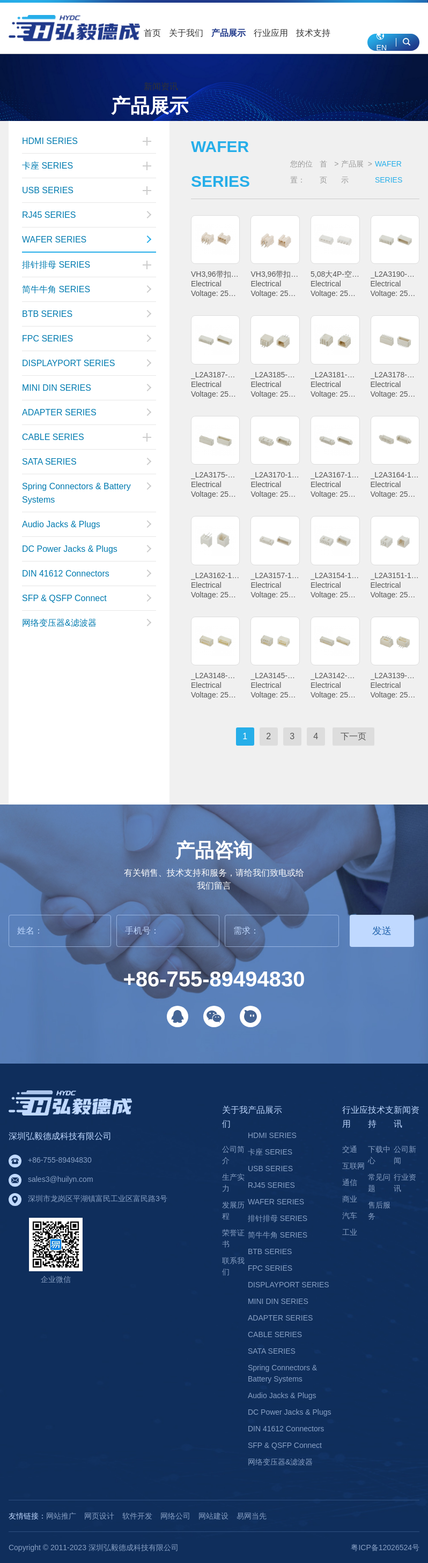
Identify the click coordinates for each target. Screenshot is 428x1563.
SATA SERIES (86, 461)
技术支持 (313, 32)
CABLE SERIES (53, 437)
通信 (349, 1182)
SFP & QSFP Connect (86, 598)
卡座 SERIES (47, 165)
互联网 (353, 1166)
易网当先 (252, 1516)
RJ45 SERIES (86, 214)
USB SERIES (47, 190)
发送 (382, 930)
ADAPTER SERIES (86, 412)
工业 (349, 1232)
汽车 (349, 1215)
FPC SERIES (86, 338)
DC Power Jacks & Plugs (86, 548)
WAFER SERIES (86, 239)
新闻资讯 (161, 86)
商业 (349, 1199)
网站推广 (61, 1516)
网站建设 (213, 1516)
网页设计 (99, 1516)
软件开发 (137, 1516)
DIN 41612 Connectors (86, 573)
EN (382, 42)
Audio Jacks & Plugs (86, 524)
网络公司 (175, 1516)
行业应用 (271, 32)
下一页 (353, 736)
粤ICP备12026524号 (385, 1547)
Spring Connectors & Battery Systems (86, 493)
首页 (152, 32)
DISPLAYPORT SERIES (86, 363)
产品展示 (228, 32)
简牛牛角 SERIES (86, 289)
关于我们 (186, 32)
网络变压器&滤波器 (86, 622)
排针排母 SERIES (56, 264)
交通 (349, 1149)
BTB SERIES (86, 313)
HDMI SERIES (50, 141)
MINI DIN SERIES (86, 387)
